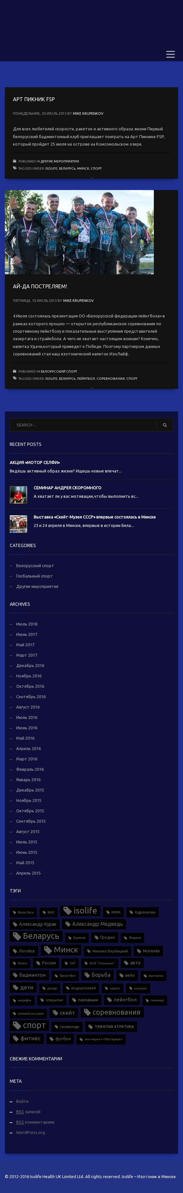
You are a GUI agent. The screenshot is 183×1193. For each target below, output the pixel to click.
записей (28, 1111)
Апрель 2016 (28, 748)
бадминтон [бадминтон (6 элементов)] (32, 975)
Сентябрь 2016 (31, 696)
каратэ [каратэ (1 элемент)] (115, 988)
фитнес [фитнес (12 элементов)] (30, 1038)
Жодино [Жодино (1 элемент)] (135, 937)
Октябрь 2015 (30, 810)
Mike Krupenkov (88, 113)
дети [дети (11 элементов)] (26, 987)
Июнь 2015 (26, 852)
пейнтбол (86, 378)
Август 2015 (28, 831)
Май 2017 (25, 644)
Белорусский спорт (59, 371)
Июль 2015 (26, 842)
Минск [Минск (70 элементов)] (66, 949)
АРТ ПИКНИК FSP (34, 99)
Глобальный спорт (34, 576)
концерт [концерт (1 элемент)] (140, 988)
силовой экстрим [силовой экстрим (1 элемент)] (31, 1013)
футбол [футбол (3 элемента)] (63, 1038)
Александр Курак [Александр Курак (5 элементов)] (37, 924)
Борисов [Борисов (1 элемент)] (79, 937)
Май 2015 (25, 862)
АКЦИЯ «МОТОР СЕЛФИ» (35, 462)
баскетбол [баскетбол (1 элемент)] (67, 975)
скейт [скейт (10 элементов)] (67, 1012)
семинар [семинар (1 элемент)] (157, 1000)
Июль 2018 (26, 624)
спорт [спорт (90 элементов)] (34, 1025)
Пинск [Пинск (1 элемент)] (22, 963)
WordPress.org (30, 1132)
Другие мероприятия (60, 161)
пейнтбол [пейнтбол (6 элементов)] (125, 999)
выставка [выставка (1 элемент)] (156, 975)
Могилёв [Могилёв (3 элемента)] (151, 950)
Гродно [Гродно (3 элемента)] (107, 937)
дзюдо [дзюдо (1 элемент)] (52, 988)
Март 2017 (26, 655)
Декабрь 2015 (30, 790)
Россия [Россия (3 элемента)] (49, 962)
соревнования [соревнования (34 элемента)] (117, 1012)
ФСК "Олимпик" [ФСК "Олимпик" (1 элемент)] (102, 963)
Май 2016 (25, 738)
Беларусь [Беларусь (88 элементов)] (41, 935)
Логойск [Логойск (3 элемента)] (27, 950)
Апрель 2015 (28, 873)
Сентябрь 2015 (31, 821)
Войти (22, 1101)
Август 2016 (28, 707)
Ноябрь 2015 (28, 800)
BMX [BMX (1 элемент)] (51, 912)
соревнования (111, 378)
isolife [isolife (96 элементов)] (85, 910)
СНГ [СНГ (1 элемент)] (72, 963)
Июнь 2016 (26, 727)
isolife (51, 168)
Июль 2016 (26, 717)
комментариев (35, 1122)
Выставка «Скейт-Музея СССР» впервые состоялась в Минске (95, 517)
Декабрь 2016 (30, 665)
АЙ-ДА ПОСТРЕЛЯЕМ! (40, 286)
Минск (83, 168)
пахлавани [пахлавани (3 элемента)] (88, 999)
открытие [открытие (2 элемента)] (54, 1000)
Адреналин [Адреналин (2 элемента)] (145, 912)
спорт (96, 168)
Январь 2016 (28, 779)
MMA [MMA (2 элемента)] (115, 912)
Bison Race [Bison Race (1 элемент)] (26, 912)
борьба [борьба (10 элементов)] (101, 975)
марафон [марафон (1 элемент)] (24, 1000)
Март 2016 (26, 759)
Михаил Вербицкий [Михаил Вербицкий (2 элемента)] (110, 951)
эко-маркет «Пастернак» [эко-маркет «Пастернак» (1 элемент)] (103, 1039)
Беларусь (67, 168)
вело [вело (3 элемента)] (130, 975)
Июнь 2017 (26, 634)
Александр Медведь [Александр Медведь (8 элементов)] (97, 924)
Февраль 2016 (30, 769)
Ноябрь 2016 (28, 676)
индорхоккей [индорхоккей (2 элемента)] (83, 988)
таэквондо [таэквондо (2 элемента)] (69, 1026)
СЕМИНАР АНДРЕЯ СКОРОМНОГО (67, 487)
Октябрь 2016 (30, 686)
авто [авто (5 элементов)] (135, 962)
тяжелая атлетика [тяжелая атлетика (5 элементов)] (114, 1026)
